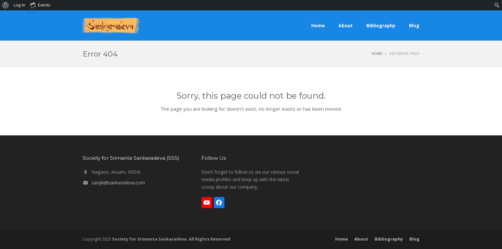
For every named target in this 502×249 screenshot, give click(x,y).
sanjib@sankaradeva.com (118, 183)
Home (341, 239)
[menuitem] (5, 5)
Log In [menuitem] (19, 5)
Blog (414, 239)
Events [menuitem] (40, 5)
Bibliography (389, 239)
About (361, 239)
